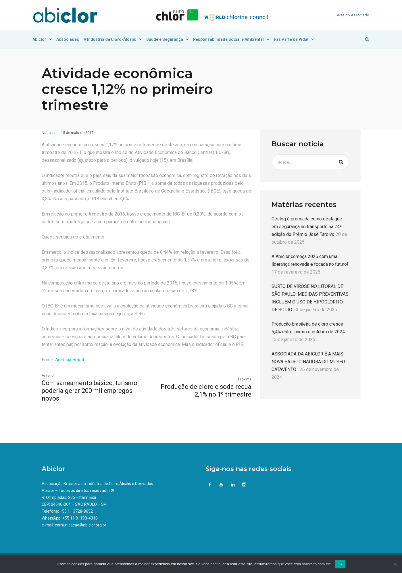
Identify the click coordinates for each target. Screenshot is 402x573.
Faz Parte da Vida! (294, 39)
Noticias (48, 132)
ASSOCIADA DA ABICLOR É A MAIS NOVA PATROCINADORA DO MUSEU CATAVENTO (308, 361)
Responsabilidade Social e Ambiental (231, 39)
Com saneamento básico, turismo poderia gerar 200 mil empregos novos (89, 390)
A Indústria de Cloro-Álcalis (113, 39)
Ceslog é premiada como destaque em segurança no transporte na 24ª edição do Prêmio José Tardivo (307, 226)
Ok (340, 564)
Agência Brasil (69, 359)
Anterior (48, 375)
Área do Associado (353, 15)
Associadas (67, 39)
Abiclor (42, 39)
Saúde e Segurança (167, 39)
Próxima (244, 379)
